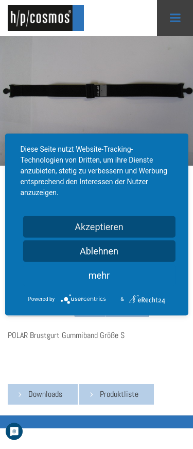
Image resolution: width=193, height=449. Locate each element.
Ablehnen (99, 251)
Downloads (45, 394)
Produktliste (119, 394)
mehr (99, 275)
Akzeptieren (99, 226)
